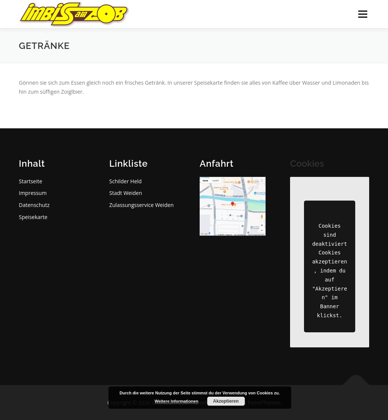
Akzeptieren (225, 401)
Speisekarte (33, 217)
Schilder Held (125, 181)
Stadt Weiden (125, 192)
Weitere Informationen (177, 401)
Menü (362, 14)
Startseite (30, 181)
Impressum (33, 192)
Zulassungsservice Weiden (141, 204)
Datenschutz (34, 204)
